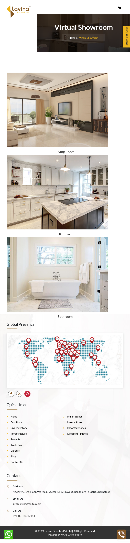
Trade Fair (16, 445)
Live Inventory (19, 427)
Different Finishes (77, 433)
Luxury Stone (74, 422)
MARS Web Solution (71, 534)
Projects (15, 439)
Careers (15, 450)
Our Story (16, 422)
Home (72, 37)
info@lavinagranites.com (27, 503)
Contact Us (17, 461)
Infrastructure (19, 433)
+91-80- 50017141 (24, 515)
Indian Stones (74, 416)
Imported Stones (76, 427)
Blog (13, 456)
